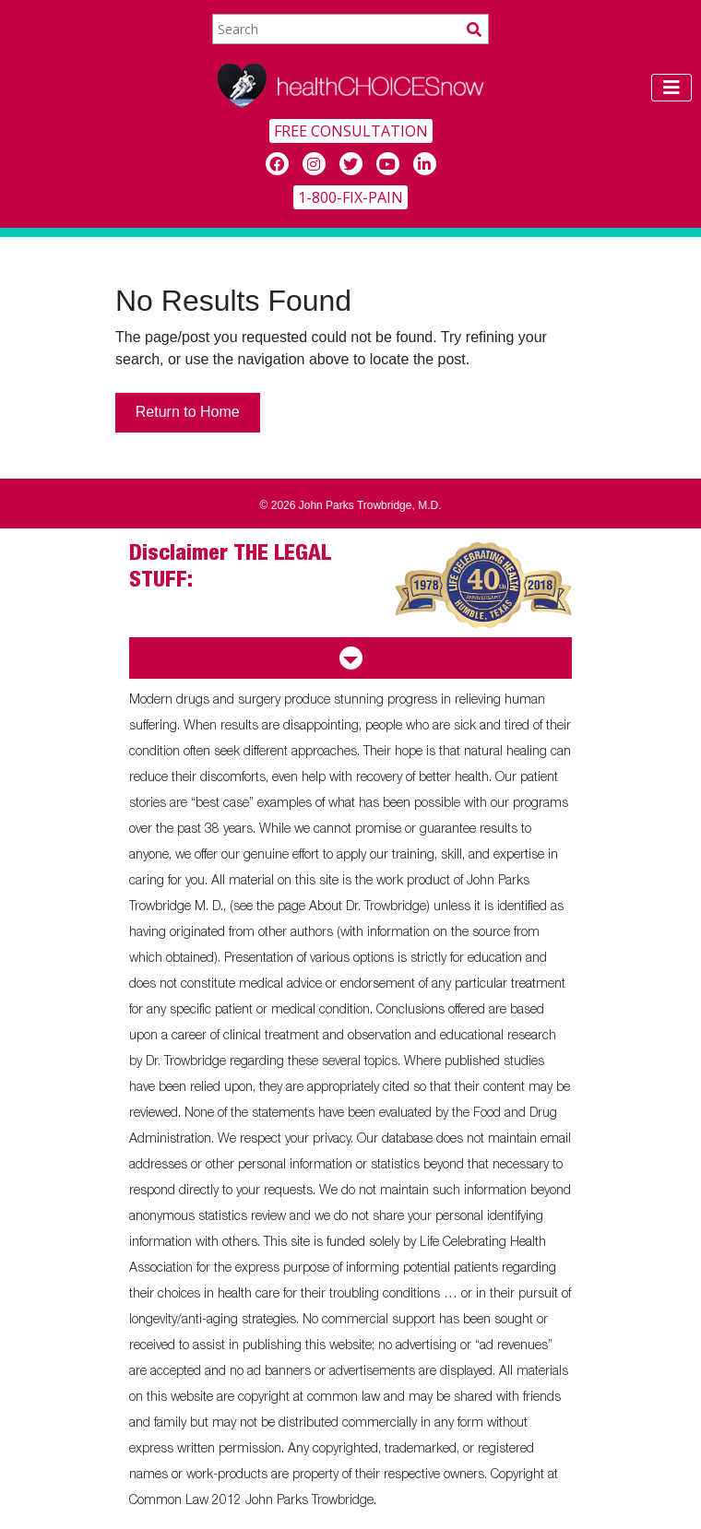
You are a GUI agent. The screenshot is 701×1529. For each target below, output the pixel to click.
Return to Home (188, 412)
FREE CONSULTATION (351, 131)
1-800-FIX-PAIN (350, 197)
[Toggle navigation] (671, 87)
